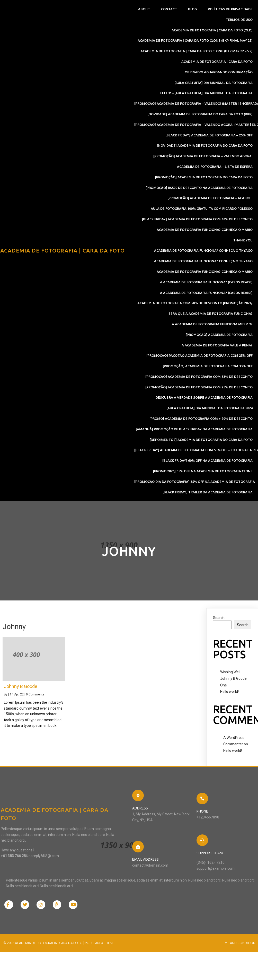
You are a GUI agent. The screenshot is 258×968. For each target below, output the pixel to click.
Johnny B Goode (233, 681)
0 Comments (35, 697)
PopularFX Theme (99, 921)
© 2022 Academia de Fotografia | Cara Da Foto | (43, 921)
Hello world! (229, 694)
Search (219, 620)
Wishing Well (230, 675)
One (223, 687)
